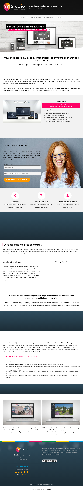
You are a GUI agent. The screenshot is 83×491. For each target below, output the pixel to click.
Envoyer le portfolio (16, 180)
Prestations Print (49, 17)
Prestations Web (36, 17)
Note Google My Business (22, 469)
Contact (59, 17)
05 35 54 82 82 (49, 461)
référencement (14, 90)
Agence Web (24, 17)
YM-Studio (37, 484)
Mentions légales (49, 484)
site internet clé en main (53, 452)
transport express (13, 431)
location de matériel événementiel (53, 431)
